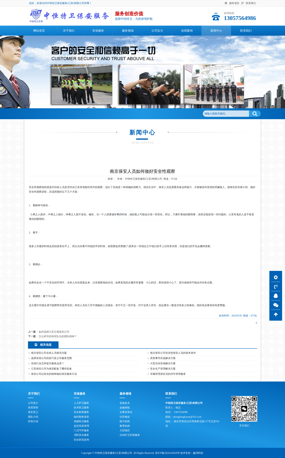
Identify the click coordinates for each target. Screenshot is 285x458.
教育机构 (125, 426)
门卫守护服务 (81, 430)
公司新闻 (77, 113)
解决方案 (160, 186)
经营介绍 (33, 421)
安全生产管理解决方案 (163, 368)
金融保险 (125, 407)
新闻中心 (63, 113)
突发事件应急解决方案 (163, 358)
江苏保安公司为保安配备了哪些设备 (51, 368)
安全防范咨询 (81, 439)
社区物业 (125, 416)
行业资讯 (142, 186)
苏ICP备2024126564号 (167, 453)
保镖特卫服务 (81, 421)
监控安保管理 (81, 426)
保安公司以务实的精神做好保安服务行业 (54, 374)
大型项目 (125, 430)
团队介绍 (33, 416)
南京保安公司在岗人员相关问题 (49, 353)
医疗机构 (125, 421)
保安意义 (33, 412)
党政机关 (125, 403)
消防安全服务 (81, 435)
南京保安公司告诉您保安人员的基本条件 (173, 353)
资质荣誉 (33, 407)
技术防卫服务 (81, 407)
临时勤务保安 (81, 416)
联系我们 (249, 3)
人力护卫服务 (81, 403)
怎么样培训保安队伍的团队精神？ (58, 336)
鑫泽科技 (198, 453)
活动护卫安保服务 (130, 435)
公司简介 (33, 403)
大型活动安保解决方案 (163, 363)
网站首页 (47, 113)
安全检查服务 (81, 412)
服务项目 (232, 3)
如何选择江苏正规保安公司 (54, 331)
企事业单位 (126, 412)
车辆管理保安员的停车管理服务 (168, 374)
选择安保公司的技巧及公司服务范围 (51, 358)
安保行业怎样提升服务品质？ (47, 363)
